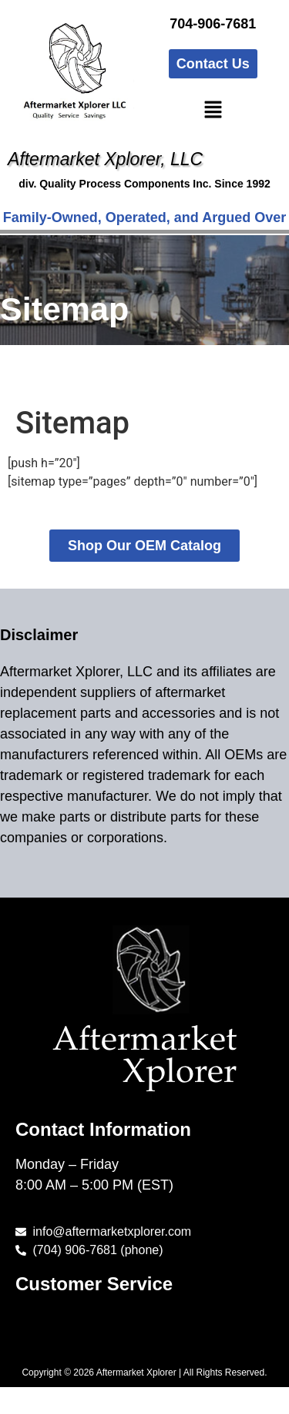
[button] (212, 111)
